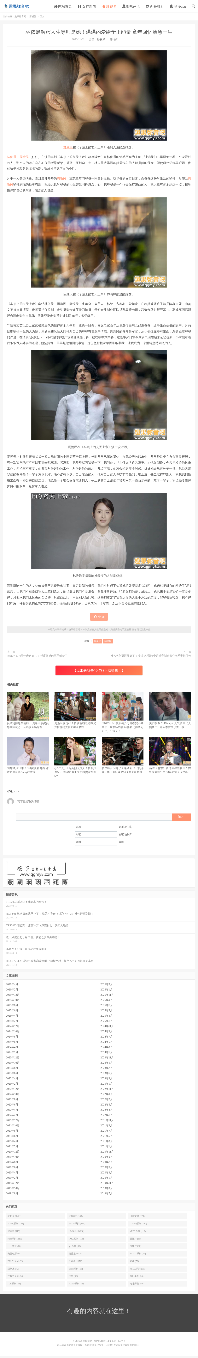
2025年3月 (107, 1017)
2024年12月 (13, 1028)
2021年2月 (12, 1148)
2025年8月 (12, 1007)
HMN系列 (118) (76, 1233)
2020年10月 (13, 1158)
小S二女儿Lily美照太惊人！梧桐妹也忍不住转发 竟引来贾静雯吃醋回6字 (75, 774)
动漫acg (178, 7)
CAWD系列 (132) (138, 1225)
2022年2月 (12, 1117)
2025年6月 (12, 1012)
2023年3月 (107, 1080)
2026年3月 (107, 986)
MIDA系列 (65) (137, 1270)
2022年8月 (12, 1101)
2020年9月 (107, 1158)
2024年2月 (12, 1054)
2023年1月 (107, 1085)
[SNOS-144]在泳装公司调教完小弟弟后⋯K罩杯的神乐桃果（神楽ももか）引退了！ (122, 729)
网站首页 (63, 7)
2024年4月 (12, 1049)
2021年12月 (13, 1122)
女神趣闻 (87, 7)
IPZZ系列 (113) (76, 1240)
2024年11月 (107, 1028)
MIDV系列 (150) (77, 1225)
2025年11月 (107, 996)
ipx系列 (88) (75, 1248)
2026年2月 (12, 991)
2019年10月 (13, 1190)
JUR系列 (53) (14, 1285)
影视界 (109, 7)
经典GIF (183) (76, 1218)
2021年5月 (107, 1137)
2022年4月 (12, 1111)
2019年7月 (107, 1195)
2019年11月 (107, 1185)
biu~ (181, 818)
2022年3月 (107, 1111)
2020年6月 (12, 1169)
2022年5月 (107, 1106)
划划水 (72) (13, 1270)
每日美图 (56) (136, 1278)
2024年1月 (107, 1054)
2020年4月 (12, 1174)
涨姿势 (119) (14, 1233)
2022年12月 (13, 1090)
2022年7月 (107, 1101)
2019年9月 (107, 1190)
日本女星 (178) (137, 1218)
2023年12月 (13, 1059)
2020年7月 (107, 1164)
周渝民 (24, 159)
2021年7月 (107, 1132)
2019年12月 (13, 1185)
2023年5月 (107, 1075)
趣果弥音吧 (16, 7)
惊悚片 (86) (135, 1248)
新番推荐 (155, 7)
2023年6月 (12, 1075)
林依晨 (68, 149)
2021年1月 (107, 1148)
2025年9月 (107, 1002)
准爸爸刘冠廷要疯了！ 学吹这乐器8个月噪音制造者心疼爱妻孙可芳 (151, 657)
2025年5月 (107, 1012)
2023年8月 (12, 1070)
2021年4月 (12, 1143)
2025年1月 (107, 1022)
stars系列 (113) (15, 1240)
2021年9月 (107, 1127)
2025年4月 (12, 1017)
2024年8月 (12, 1038)
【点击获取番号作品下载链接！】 (99, 672)
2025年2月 (12, 1022)
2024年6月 (12, 1043)
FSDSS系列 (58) (15, 1278)
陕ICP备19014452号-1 (114, 1343)
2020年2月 (12, 1179)
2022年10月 (13, 1096)
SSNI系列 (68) (76, 1270)
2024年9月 (107, 1033)
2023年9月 (107, 1064)
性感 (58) (73, 1278)
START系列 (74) (138, 1255)
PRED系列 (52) (76, 1285)
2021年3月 (107, 1143)
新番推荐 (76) (75, 1255)
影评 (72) (134, 1263)
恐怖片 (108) (136, 1240)
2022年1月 (107, 1117)
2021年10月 (13, 1127)
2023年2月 (12, 1085)
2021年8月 (12, 1132)
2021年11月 (107, 1122)
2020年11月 (107, 1153)
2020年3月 (107, 1174)
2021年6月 (12, 1137)
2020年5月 (107, 1169)
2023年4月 (12, 1080)
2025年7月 (107, 1007)
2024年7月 (107, 1038)
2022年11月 (107, 1090)
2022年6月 (12, 1106)
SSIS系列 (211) (15, 1218)
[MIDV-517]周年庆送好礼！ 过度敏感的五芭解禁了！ (38, 657)
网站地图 (98, 1343)
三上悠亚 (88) (14, 1248)
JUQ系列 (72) (75, 1263)
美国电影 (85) (14, 1255)
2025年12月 (13, 996)
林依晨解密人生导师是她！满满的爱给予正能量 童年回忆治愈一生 (99, 34)
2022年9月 (107, 1096)
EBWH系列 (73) (15, 1263)
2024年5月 (107, 1043)
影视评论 (131, 7)
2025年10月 (13, 1002)
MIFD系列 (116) (138, 1233)
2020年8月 (12, 1164)
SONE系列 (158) (16, 1225)
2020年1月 (107, 1179)
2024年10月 (13, 1033)
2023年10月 (13, 1064)
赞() (99, 618)
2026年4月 (12, 986)
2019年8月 (12, 1195)
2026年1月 (107, 991)
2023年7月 (107, 1070)
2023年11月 (107, 1059)
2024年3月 (107, 1049)
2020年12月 (13, 1153)
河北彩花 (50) (136, 1285)
